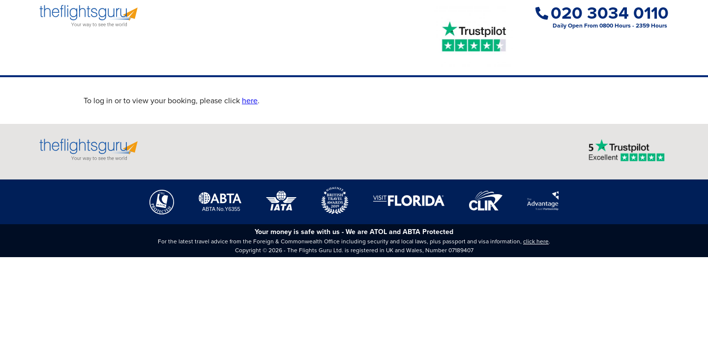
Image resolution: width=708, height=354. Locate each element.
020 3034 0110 (602, 13)
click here (536, 241)
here (250, 100)
